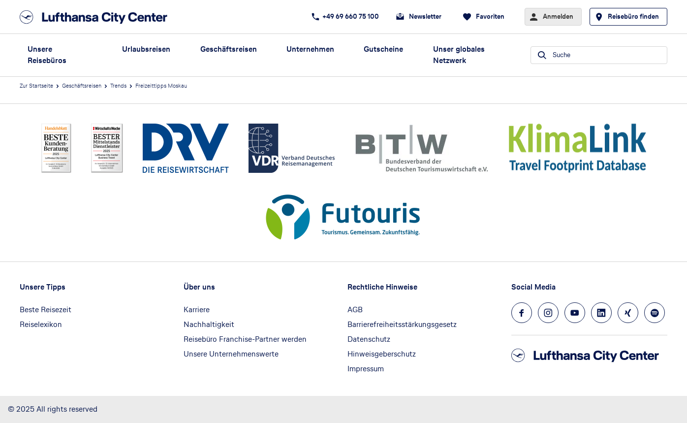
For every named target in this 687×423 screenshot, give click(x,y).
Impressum (365, 368)
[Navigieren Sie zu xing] (628, 312)
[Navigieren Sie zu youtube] (574, 312)
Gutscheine (383, 49)
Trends (118, 86)
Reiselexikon (41, 324)
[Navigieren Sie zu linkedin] (601, 312)
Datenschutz (368, 339)
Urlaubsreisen (146, 49)
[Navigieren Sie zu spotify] (654, 312)
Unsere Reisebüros (47, 54)
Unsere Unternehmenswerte (231, 354)
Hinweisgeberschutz (381, 354)
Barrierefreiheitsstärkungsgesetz (402, 324)
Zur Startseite (36, 86)
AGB (355, 309)
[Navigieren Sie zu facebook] (521, 312)
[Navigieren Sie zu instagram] (548, 312)
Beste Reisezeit (45, 309)
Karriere (197, 309)
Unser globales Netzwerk (459, 54)
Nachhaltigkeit (209, 324)
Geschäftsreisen (228, 49)
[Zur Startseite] (96, 17)
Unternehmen (310, 49)
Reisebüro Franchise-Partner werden (245, 339)
